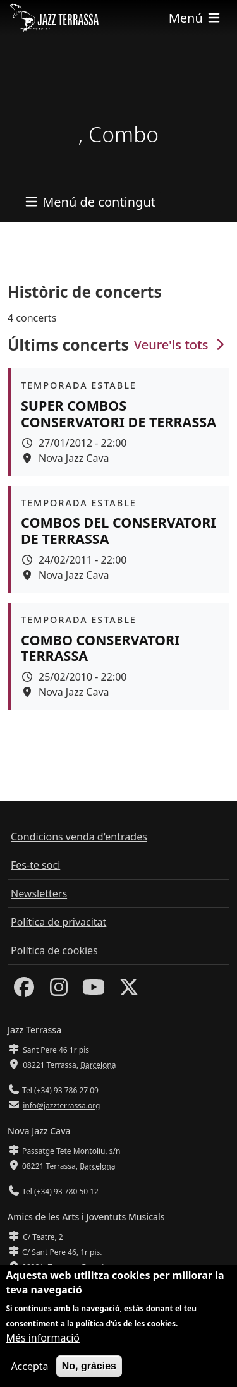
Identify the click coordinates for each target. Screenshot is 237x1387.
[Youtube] (93, 991)
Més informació (43, 1340)
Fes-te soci (35, 865)
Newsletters (39, 893)
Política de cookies (54, 950)
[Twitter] (129, 991)
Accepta (29, 1369)
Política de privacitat (58, 922)
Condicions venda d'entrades (79, 837)
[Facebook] (24, 991)
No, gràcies (89, 1368)
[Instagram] (58, 991)
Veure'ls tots (181, 344)
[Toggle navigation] (195, 18)
